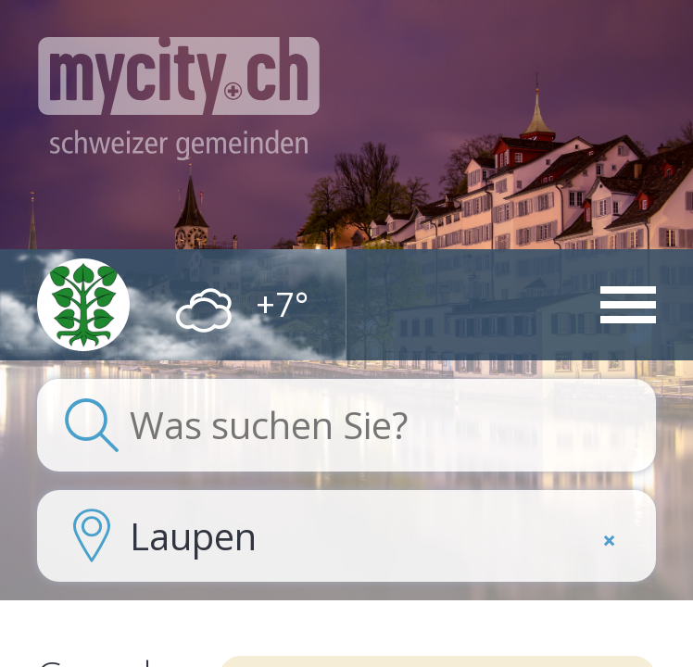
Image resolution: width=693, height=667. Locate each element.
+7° (282, 304)
